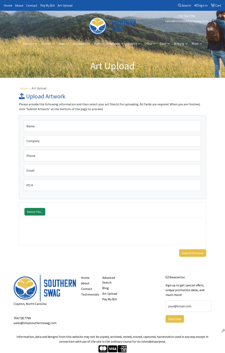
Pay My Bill (47, 5)
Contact (31, 5)
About (19, 5)
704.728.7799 (186, 16)
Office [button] (148, 43)
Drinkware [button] (80, 43)
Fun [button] (96, 43)
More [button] (195, 43)
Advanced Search (108, 280)
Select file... (35, 212)
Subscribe (174, 319)
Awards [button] (46, 43)
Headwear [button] (113, 43)
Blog (105, 288)
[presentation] (53, 233)
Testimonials (89, 294)
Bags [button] (61, 43)
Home (8, 5)
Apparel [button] (28, 43)
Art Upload (65, 5)
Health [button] (132, 43)
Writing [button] (179, 43)
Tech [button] (163, 43)
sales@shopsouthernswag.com (186, 21)
